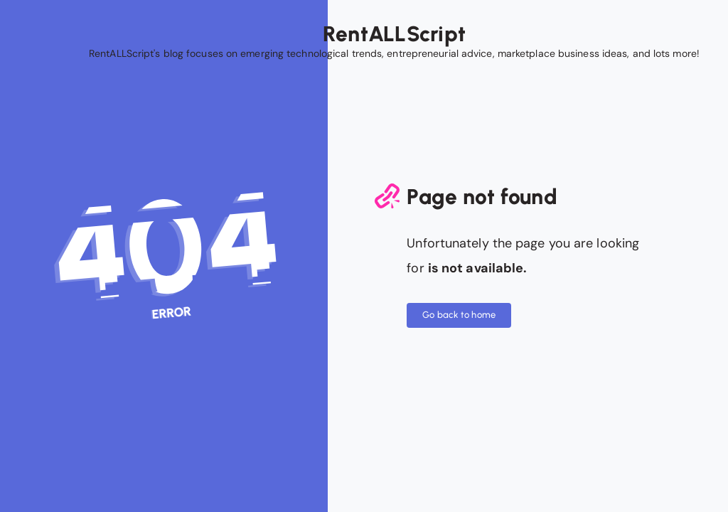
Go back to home (459, 314)
